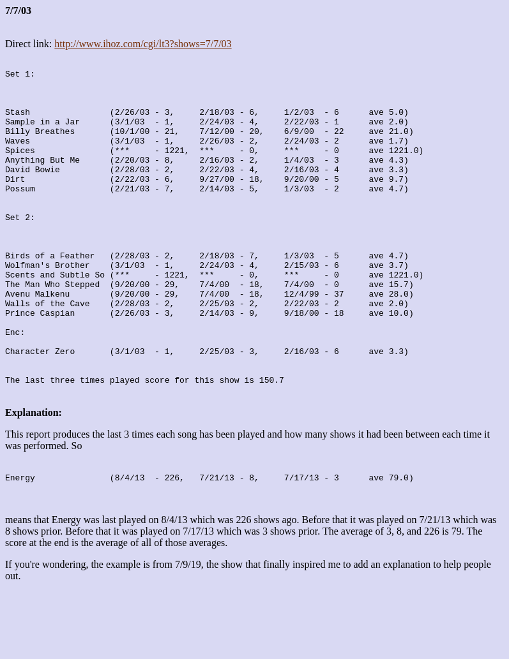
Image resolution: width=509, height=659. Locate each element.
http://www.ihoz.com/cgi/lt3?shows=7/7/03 (142, 43)
